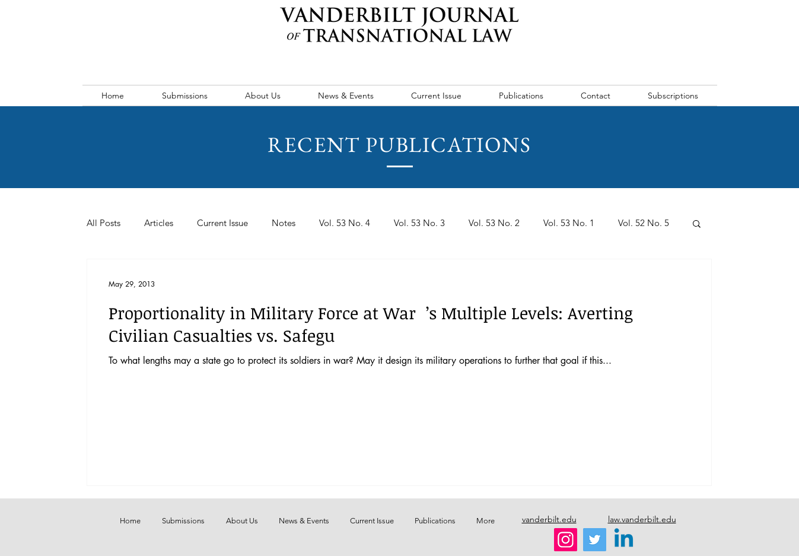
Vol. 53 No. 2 (494, 223)
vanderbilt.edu (549, 519)
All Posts (103, 223)
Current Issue (222, 223)
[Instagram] (565, 539)
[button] (696, 224)
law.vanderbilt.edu (642, 519)
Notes (283, 223)
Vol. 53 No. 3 (419, 223)
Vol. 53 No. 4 (344, 223)
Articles (158, 223)
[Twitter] (594, 539)
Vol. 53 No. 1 (568, 223)
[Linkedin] (623, 539)
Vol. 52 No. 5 (643, 223)
